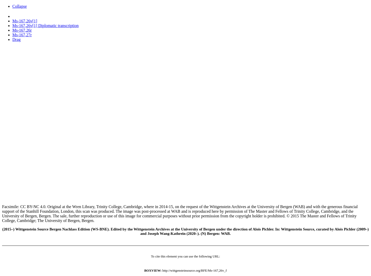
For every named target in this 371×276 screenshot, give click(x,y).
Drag (16, 39)
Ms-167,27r (22, 35)
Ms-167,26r (22, 30)
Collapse (19, 6)
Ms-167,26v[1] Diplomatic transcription (45, 25)
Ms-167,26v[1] (24, 21)
